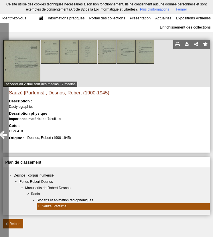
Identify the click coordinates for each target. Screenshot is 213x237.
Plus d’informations (154, 9)
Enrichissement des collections (185, 27)
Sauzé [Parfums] (54, 206)
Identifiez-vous (14, 18)
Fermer (181, 9)
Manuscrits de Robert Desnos (47, 188)
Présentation (140, 18)
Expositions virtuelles (193, 18)
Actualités (163, 18)
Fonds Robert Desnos (36, 182)
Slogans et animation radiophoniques (65, 200)
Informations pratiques (66, 18)
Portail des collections (107, 18)
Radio (35, 194)
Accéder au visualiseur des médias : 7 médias (41, 84)
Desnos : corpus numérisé (34, 175)
